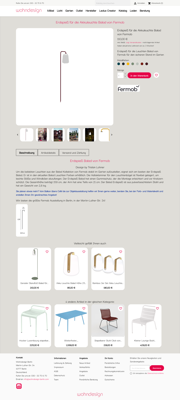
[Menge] (120, 75)
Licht (59, 10)
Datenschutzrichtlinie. (156, 373)
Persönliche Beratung (88, 379)
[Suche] (112, 3)
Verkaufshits (84, 367)
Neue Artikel (84, 362)
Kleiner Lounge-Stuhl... (144, 340)
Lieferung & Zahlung (63, 362)
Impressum (59, 367)
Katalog (123, 10)
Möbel (50, 10)
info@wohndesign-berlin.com (36, 379)
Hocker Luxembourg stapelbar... (34, 340)
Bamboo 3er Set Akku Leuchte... (108, 283)
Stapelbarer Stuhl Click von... (108, 340)
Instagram (19, 386)
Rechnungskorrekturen (114, 371)
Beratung (145, 10)
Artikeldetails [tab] (48, 152)
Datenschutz (59, 375)
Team (56, 379)
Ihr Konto (109, 358)
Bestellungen (110, 367)
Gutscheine (110, 379)
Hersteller (91, 10)
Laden (133, 10)
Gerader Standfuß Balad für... (34, 283)
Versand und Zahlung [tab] (74, 152)
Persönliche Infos (112, 362)
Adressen (109, 375)
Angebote (83, 371)
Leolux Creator (107, 10)
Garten (69, 10)
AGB (56, 371)
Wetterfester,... (71, 340)
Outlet (79, 10)
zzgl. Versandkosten (133, 42)
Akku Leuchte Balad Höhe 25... (71, 283)
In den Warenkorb (139, 75)
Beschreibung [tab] (26, 152)
